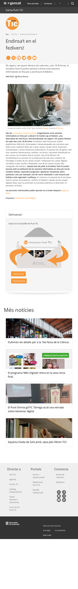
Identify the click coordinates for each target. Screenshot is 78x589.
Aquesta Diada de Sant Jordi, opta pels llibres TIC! (37, 442)
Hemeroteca (19, 281)
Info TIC (12, 474)
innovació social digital (25, 198)
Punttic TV (13, 484)
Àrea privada (33, 3)
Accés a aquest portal (38, 476)
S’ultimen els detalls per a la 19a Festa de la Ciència (38, 342)
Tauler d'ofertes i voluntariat (14, 500)
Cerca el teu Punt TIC (14, 508)
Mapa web (47, 535)
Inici (7, 34)
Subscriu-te (18, 273)
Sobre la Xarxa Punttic (52, 526)
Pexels (45, 128)
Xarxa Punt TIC (14, 10)
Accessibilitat (60, 530)
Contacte (48, 3)
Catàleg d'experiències (15, 490)
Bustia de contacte (60, 476)
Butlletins (60, 482)
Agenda (12, 479)
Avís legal (46, 530)
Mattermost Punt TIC (38, 483)
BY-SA (59, 128)
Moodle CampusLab (38, 491)
